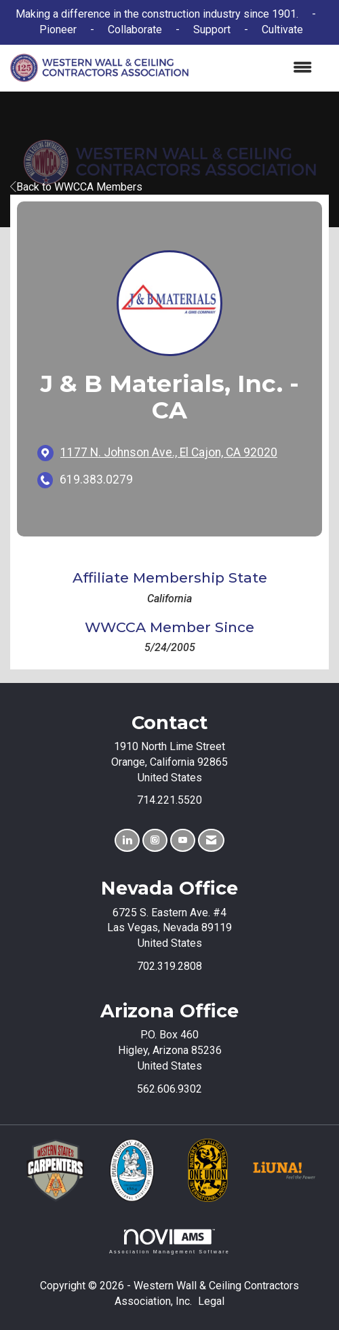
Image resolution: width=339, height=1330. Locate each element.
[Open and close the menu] (257, 68)
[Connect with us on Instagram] (154, 841)
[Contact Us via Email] (211, 841)
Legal (211, 1301)
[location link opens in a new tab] (168, 452)
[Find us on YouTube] (182, 841)
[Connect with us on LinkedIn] (127, 841)
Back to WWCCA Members (76, 186)
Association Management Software (169, 1241)
